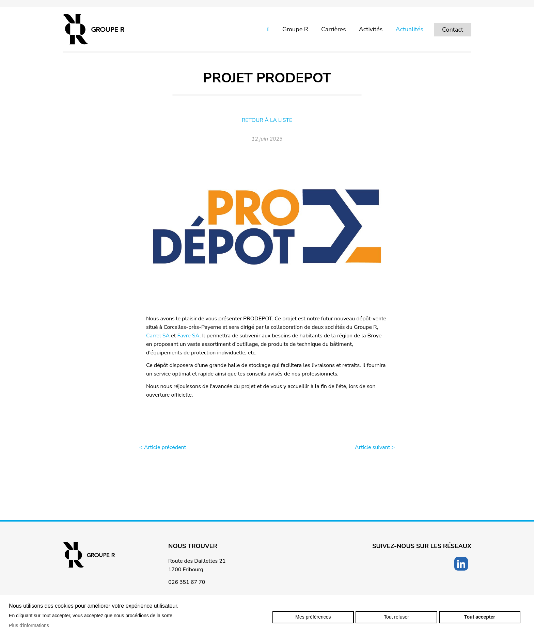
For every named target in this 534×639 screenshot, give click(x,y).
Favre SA (188, 335)
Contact (452, 30)
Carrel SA (158, 335)
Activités (371, 29)
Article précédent (162, 447)
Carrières (333, 29)
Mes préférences (313, 617)
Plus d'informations (29, 625)
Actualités (409, 29)
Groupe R (295, 29)
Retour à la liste (267, 120)
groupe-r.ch (94, 29)
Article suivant (375, 447)
